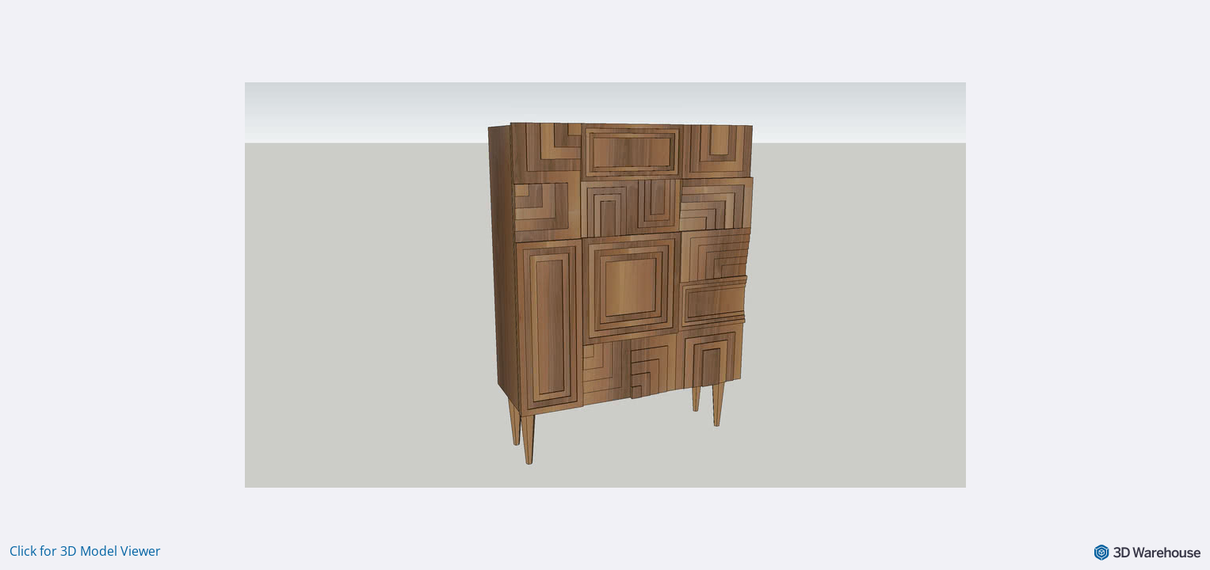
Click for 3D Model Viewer (85, 551)
